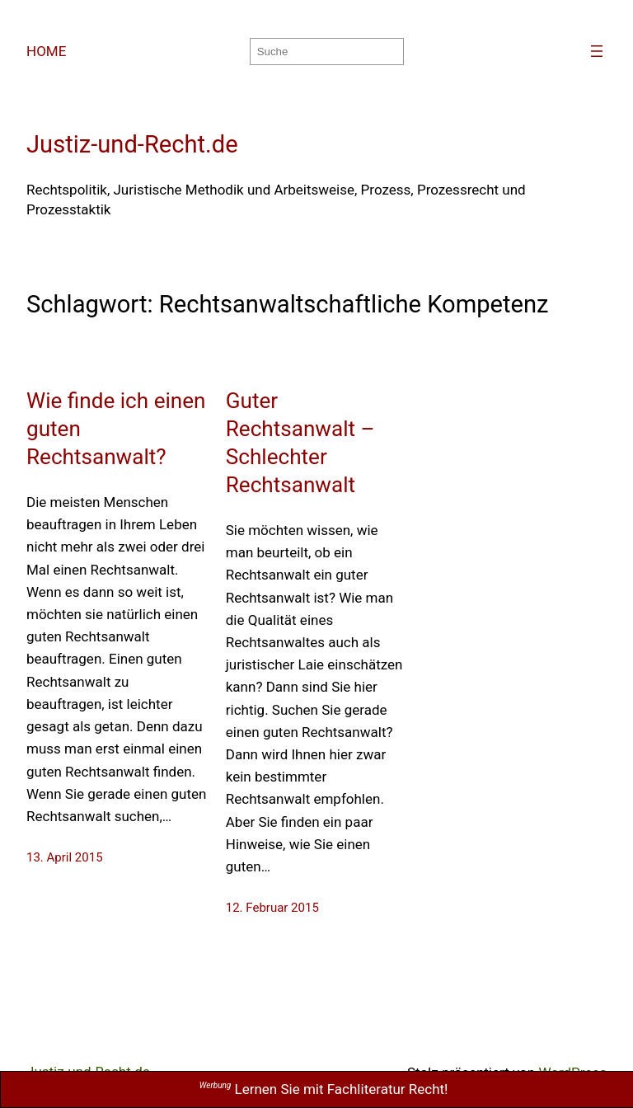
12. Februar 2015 (272, 907)
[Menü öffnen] (597, 51)
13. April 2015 (64, 857)
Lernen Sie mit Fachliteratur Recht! (323, 1089)
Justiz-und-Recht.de (132, 144)
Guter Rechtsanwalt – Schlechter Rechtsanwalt (300, 442)
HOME (46, 51)
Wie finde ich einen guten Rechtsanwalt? (116, 428)
